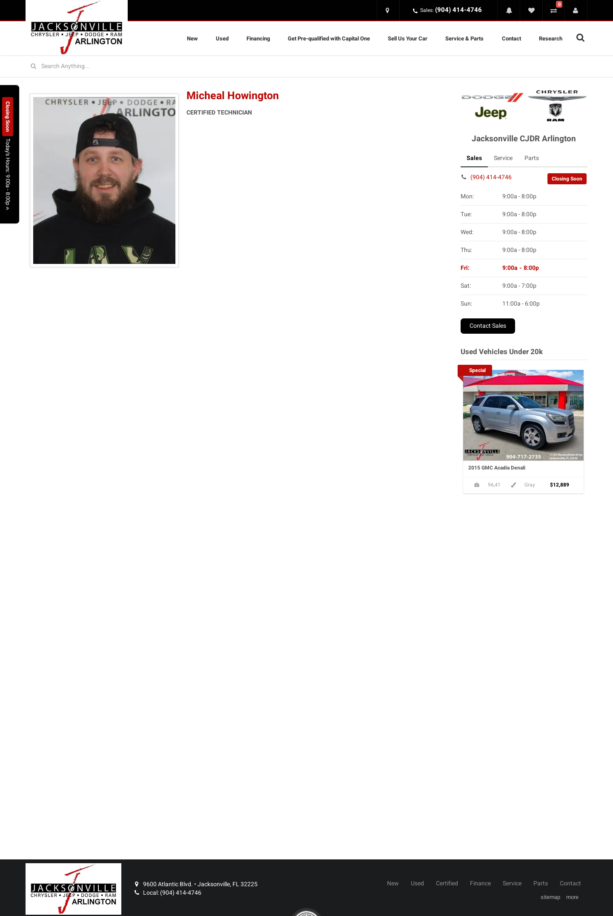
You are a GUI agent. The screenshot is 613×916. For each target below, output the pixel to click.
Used (222, 38)
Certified (447, 884)
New (192, 38)
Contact (511, 38)
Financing (258, 38)
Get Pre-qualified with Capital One (329, 38)
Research (550, 38)
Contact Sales (488, 325)
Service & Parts (464, 38)
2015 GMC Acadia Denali (496, 468)
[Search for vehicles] (306, 66)
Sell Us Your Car (407, 38)
